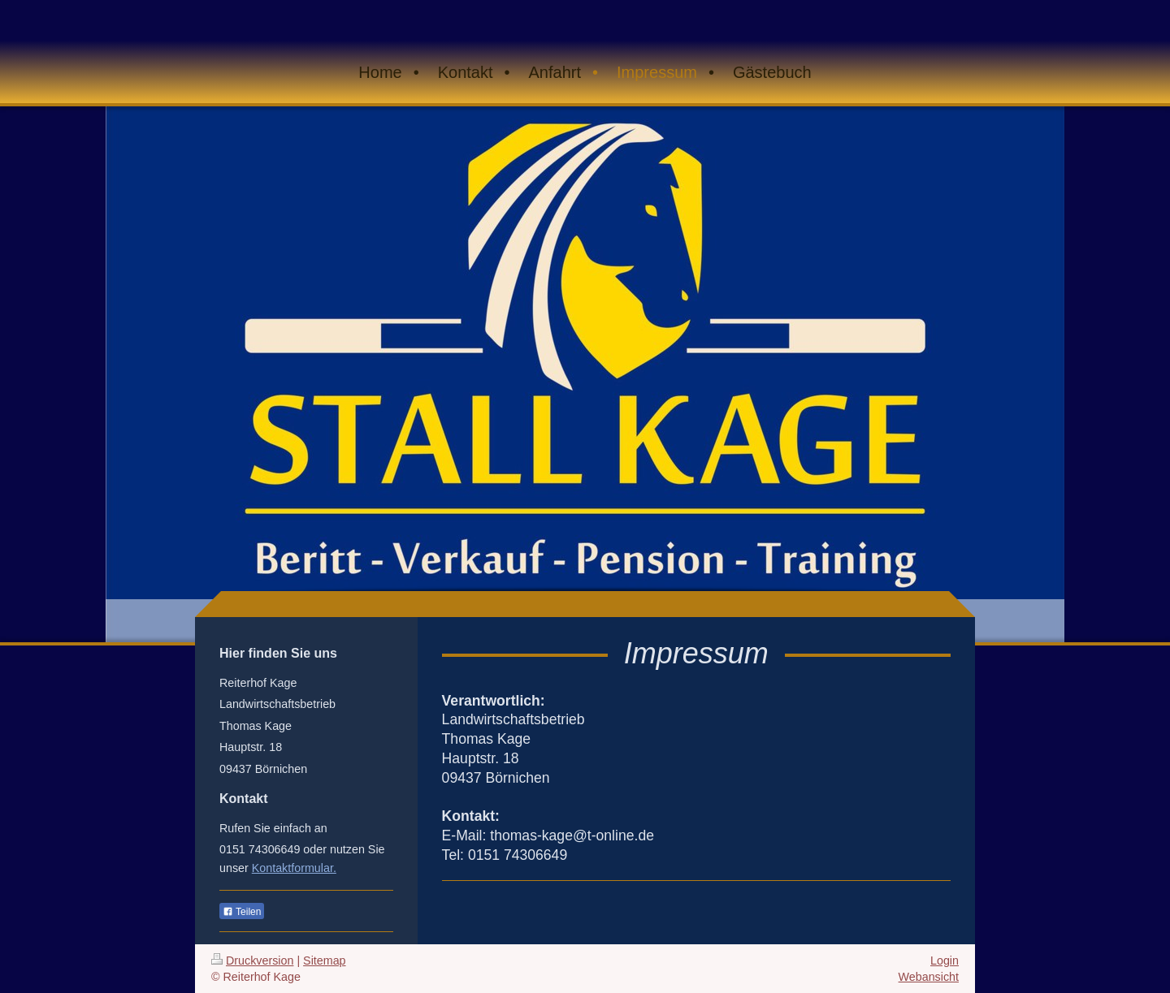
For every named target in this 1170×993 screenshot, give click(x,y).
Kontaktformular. (294, 867)
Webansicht (929, 976)
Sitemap (324, 960)
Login (944, 960)
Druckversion (252, 960)
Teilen (242, 911)
